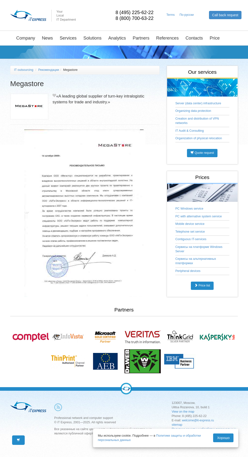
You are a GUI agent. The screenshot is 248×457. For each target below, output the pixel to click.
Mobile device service (189, 224)
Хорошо (223, 438)
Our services (202, 72)
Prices (202, 177)
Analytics (117, 38)
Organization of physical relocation (198, 138)
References (167, 38)
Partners (141, 38)
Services (68, 38)
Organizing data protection (193, 111)
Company (25, 38)
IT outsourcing (23, 70)
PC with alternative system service (198, 216)
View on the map (183, 411)
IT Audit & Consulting (189, 130)
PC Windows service (189, 208)
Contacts (194, 38)
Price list (202, 285)
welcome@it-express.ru (198, 420)
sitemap (177, 424)
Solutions (92, 38)
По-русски (186, 14)
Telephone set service (190, 231)
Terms (170, 14)
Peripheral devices (188, 271)
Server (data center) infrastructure (198, 103)
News (47, 38)
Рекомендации (48, 70)
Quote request (202, 153)
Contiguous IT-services (190, 239)
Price (215, 38)
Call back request (225, 15)
